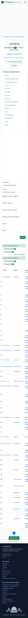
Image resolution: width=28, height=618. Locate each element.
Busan (7, 75)
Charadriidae (17, 366)
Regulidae (16, 492)
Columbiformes (7, 350)
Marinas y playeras (7, 601)
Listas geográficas (7, 599)
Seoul (6, 121)
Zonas (4, 597)
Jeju (6, 111)
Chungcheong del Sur (11, 82)
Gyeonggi (8, 98)
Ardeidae (16, 386)
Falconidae (17, 443)
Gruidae (16, 360)
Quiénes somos (6, 554)
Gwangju (7, 95)
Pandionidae (17, 417)
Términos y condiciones (9, 578)
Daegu (7, 85)
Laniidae (16, 455)
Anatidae (16, 277)
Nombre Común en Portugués (10, 217)
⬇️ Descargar (14, 538)
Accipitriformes (7, 417)
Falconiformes (7, 443)
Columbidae (17, 350)
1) (9, 249)
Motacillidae (17, 509)
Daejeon (7, 88)
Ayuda (4, 576)
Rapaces (4, 603)
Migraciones (5, 573)
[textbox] (14, 199)
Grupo (4, 189)
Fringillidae (17, 518)
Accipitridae (17, 422)
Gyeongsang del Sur (10, 105)
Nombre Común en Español (10, 196)
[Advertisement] (14, 20)
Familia (4, 223)
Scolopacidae (17, 371)
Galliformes (6, 345)
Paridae (16, 469)
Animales (5, 564)
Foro (3, 569)
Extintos (4, 595)
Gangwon (8, 92)
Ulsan (6, 125)
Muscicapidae (17, 497)
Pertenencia (5, 182)
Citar (3, 557)
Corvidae (16, 460)
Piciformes (6, 437)
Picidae (15, 437)
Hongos (4, 567)
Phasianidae (17, 345)
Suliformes (6, 381)
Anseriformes (7, 277)
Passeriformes (7, 455)
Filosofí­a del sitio (7, 555)
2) (8, 252)
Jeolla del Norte (9, 115)
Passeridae (17, 502)
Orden (4, 230)
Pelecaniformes (7, 386)
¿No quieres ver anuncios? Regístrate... (14, 36)
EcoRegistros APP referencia (10, 586)
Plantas (4, 566)
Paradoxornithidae (19, 486)
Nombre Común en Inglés (9, 210)
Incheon (7, 108)
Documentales (6, 571)
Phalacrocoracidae (19, 381)
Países (4, 592)
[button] (14, 61)
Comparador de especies (9, 594)
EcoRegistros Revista (8, 588)
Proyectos (5, 575)
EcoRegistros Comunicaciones (10, 585)
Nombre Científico (7, 203)
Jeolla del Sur (8, 118)
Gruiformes (6, 360)
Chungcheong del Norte (12, 79)
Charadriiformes (7, 366)
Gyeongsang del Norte (11, 102)
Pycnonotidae (17, 479)
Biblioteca (5, 590)
